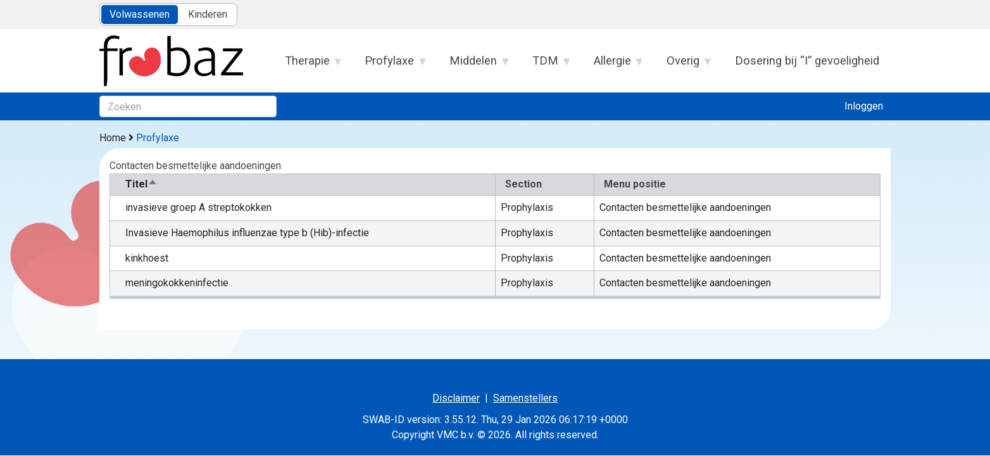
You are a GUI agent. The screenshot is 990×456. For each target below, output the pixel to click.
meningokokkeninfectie (177, 283)
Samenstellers (525, 398)
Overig (683, 64)
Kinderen (207, 14)
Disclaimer (456, 398)
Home (112, 138)
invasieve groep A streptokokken (198, 207)
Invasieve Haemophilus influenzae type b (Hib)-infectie (247, 233)
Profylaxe (390, 64)
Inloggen (863, 106)
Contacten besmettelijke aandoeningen (685, 207)
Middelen (474, 64)
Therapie (307, 64)
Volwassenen (140, 14)
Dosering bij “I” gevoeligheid (807, 60)
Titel (141, 184)
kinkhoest (146, 258)
